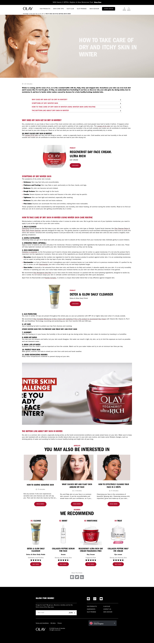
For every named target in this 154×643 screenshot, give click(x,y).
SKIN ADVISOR (94, 9)
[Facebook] (88, 598)
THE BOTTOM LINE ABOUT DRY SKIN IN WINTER (50, 111)
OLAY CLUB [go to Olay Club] (70, 9)
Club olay (106, 606)
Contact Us (107, 609)
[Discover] (75, 165)
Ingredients (91, 609)
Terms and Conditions (42, 623)
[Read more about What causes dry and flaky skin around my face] (77, 504)
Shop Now (97, 2)
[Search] (129, 9)
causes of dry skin (103, 126)
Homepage (25, 13)
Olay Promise (91, 612)
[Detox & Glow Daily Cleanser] (35, 549)
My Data (53, 623)
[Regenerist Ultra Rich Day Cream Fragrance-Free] (90, 549)
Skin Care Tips (34, 13)
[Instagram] (94, 598)
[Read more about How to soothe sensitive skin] (40, 504)
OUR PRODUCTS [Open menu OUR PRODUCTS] (45, 9)
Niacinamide (43, 264)
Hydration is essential (29, 252)
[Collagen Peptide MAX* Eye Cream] (118, 549)
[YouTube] (101, 598)
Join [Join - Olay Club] (72, 613)
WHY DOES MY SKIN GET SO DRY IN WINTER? (49, 100)
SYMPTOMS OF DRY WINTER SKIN (45, 103)
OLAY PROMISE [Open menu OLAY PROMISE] (82, 9)
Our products (92, 606)
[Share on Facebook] (72, 577)
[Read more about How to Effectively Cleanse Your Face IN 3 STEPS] (114, 504)
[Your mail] (51, 612)
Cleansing (25, 228)
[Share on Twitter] (77, 577)
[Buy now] (35, 564)
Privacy (60, 623)
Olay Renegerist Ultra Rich (42, 273)
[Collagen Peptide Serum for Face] (63, 549)
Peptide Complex (50, 278)
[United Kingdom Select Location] (103, 623)
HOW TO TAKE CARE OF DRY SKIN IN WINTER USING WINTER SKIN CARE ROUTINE (63, 107)
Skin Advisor (107, 612)
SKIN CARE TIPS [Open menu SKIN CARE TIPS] (58, 9)
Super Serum (108, 9)
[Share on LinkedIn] (82, 577)
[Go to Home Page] (28, 9)
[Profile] (124, 9)
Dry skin (41, 13)
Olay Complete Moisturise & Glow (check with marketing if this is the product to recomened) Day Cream (69, 319)
